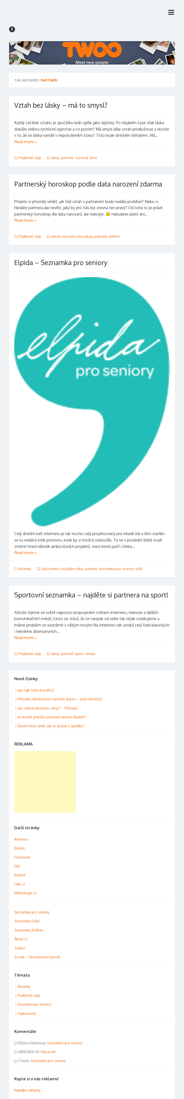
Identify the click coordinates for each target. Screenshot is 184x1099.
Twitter (20, 948)
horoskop (84, 236)
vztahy (90, 654)
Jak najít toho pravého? (36, 690)
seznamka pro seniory (116, 569)
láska (55, 158)
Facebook (22, 857)
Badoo (19, 848)
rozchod (81, 158)
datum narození (63, 236)
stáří (138, 569)
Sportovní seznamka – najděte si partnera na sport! (91, 595)
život (93, 158)
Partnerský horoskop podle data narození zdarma (88, 184)
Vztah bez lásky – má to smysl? (60, 105)
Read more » (25, 141)
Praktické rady (30, 158)
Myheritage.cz (25, 893)
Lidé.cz (19, 884)
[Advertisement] (45, 782)
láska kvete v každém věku (62, 569)
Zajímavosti (27, 1013)
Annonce (21, 839)
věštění (114, 236)
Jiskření (19, 875)
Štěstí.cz (21, 939)
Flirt (17, 866)
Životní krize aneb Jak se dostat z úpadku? (51, 726)
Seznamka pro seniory (32, 912)
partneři (67, 158)
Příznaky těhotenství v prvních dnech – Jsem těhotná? (60, 699)
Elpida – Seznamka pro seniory (60, 262)
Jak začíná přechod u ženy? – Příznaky (48, 708)
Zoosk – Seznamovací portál (37, 957)
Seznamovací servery (34, 1004)
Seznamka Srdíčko (29, 930)
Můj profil (48, 1052)
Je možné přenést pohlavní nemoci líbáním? (52, 717)
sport (79, 654)
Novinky (25, 569)
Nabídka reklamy (27, 1090)
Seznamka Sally (27, 921)
